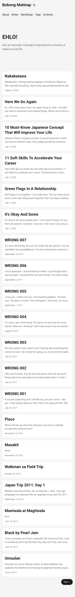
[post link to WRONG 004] (37, 323)
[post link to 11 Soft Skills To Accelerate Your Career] (37, 167)
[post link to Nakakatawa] (37, 82)
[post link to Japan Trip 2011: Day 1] (37, 491)
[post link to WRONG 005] (37, 298)
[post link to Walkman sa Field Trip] (37, 470)
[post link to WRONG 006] (37, 272)
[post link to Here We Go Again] (37, 108)
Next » (67, 582)
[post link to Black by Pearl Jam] (37, 539)
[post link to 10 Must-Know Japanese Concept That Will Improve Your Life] (37, 137)
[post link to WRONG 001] (37, 400)
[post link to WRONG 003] (37, 349)
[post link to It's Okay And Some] (37, 221)
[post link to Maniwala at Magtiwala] (37, 515)
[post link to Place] (37, 426)
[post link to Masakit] (37, 449)
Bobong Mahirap (16, 5)
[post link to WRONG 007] (37, 246)
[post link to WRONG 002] (37, 374)
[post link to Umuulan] (37, 565)
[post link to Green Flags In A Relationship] (37, 195)
